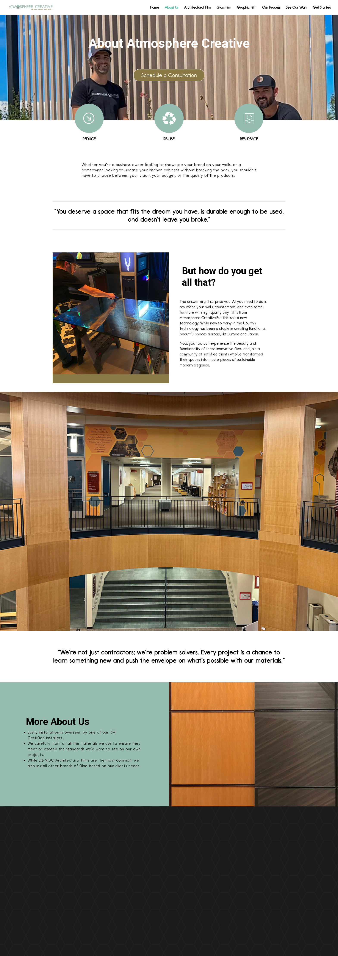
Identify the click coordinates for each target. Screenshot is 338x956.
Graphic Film (246, 8)
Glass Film (223, 8)
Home (154, 8)
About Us (171, 8)
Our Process (271, 8)
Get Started (322, 8)
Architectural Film (197, 8)
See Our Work (296, 8)
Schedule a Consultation (169, 75)
